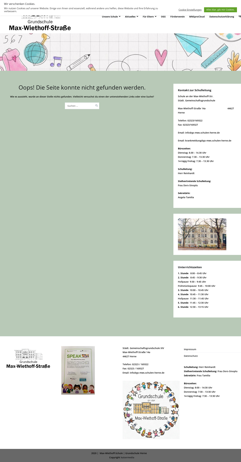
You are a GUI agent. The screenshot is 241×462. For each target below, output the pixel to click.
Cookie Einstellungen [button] (190, 9)
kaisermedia (127, 457)
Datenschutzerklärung (221, 16)
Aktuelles (130, 16)
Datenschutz (191, 355)
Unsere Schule (110, 16)
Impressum (190, 349)
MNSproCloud (197, 16)
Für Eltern (148, 16)
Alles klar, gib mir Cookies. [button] (220, 9)
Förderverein (177, 16)
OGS (163, 16)
